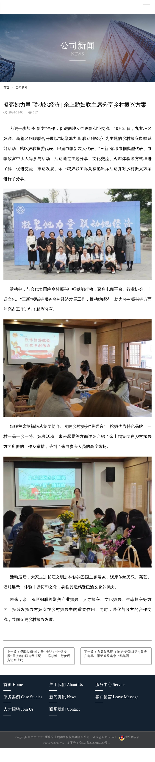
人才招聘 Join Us (18, 709)
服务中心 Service (110, 684)
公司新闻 (22, 87)
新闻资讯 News (62, 697)
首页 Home (13, 684)
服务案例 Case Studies (22, 697)
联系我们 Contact (64, 709)
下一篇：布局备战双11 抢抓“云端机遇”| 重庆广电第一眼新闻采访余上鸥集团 (115, 654)
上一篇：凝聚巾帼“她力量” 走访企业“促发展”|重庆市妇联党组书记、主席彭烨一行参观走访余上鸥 (38, 656)
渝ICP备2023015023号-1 (94, 742)
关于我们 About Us (66, 684)
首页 (6, 87)
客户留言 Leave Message (116, 697)
